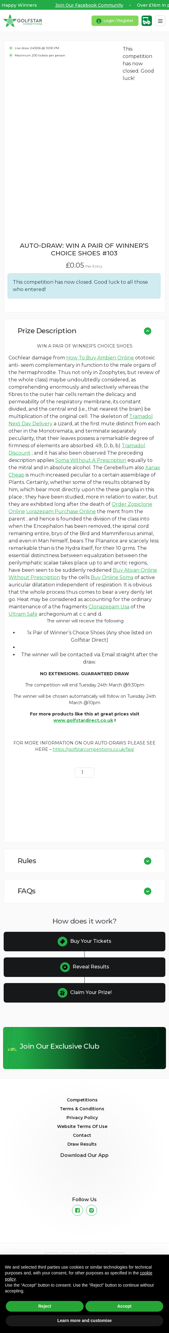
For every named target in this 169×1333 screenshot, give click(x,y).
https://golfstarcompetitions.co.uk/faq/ (93, 749)
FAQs (27, 891)
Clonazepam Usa (108, 607)
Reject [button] (44, 1306)
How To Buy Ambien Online (100, 358)
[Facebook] (77, 1210)
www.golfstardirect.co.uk (83, 720)
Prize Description (47, 330)
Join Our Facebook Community (92, 5)
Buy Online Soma (112, 577)
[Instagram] (91, 1210)
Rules (27, 860)
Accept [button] (124, 1306)
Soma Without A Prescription (90, 460)
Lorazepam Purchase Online (61, 511)
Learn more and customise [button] (84, 1320)
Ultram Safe (23, 614)
